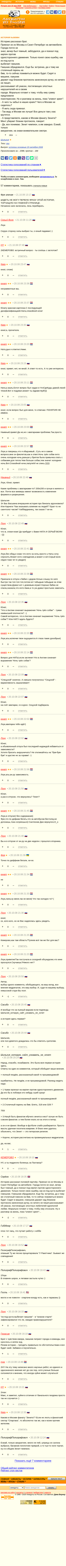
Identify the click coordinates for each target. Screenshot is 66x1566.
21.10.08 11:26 (24, 220)
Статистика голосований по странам (20, 164)
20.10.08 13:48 (15, 1362)
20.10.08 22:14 (21, 652)
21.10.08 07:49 (16, 245)
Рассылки (19, 8)
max (3, 1362)
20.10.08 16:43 (38, 1270)
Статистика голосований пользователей (22, 170)
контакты (19, 1493)
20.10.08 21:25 (21, 935)
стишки (20, 1481)
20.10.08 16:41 (18, 1292)
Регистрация (60, 6)
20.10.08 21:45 (21, 811)
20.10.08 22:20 (21, 633)
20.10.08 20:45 (19, 1004)
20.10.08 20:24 (11, 1057)
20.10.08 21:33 (21, 893)
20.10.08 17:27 (21, 1226)
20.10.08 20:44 (19, 1033)
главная (5, 1479)
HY (2, 245)
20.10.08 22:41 (21, 548)
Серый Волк (7, 220)
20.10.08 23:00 (21, 427)
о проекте (29, 1493)
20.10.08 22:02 (21, 719)
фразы (11, 1481)
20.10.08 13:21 (16, 1387)
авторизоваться (47, 177)
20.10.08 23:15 (18, 363)
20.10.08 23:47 (18, 264)
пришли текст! (56, 1479)
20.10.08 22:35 (16, 602)
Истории (20, 2)
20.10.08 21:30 (16, 913)
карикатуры (39, 1479)
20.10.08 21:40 (16, 836)
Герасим (5, 1334)
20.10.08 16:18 (20, 1334)
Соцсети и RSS (31, 8)
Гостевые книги (44, 8)
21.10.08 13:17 (23, 195)
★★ (9, 283)
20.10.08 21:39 (18, 855)
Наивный (5, 477)
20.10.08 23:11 (21, 382)
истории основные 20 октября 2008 (26, 147)
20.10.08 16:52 (16, 1245)
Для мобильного (29, 6)
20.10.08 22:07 (16, 697)
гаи (7, 143)
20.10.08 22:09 (16, 674)
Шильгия (5, 140)
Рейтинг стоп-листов (11, 1470)
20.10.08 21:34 (21, 874)
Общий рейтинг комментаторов (17, 1468)
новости (47, 1493)
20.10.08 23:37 (21, 303)
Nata (3, 264)
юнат (4, 283)
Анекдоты (6, 2)
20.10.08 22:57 (21, 446)
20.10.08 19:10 (26, 1157)
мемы (3, 1481)
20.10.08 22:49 (20, 477)
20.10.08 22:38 (21, 574)
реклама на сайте (8, 1493)
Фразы (46, 2)
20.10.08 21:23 (21, 954)
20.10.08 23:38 (21, 283)
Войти (51, 6)
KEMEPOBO (7, 1157)
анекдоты (16, 1479)
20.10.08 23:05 (18, 405)
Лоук (3, 523)
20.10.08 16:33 (16, 1311)
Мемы (33, 2)
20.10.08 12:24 (38, 1437)
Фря (3, 855)
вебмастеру (38, 1493)
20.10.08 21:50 (16, 788)
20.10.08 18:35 (19, 1176)
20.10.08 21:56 (21, 769)
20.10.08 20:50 (16, 976)
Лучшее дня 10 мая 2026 (11, 6)
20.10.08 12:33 (18, 1412)
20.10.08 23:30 (18, 325)
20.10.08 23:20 (21, 344)
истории (27, 1479)
